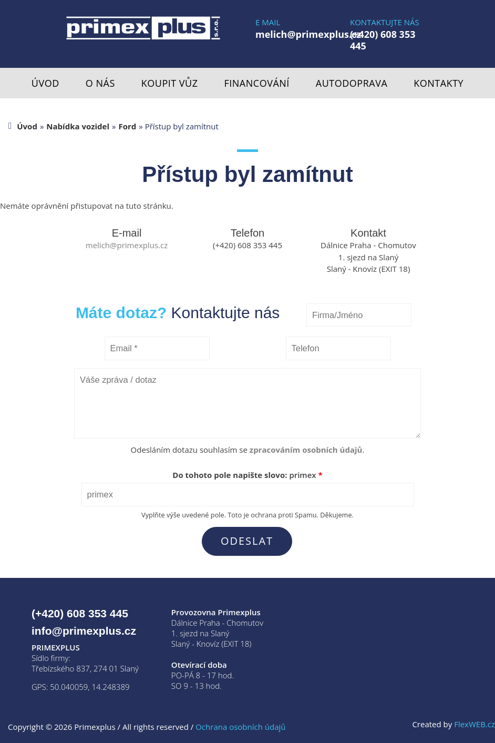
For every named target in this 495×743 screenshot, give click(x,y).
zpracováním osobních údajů (306, 449)
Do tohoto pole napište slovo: (247, 475)
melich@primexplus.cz (308, 34)
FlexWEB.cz (474, 724)
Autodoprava (351, 83)
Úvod (45, 83)
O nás (100, 83)
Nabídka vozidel (77, 126)
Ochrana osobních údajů (240, 726)
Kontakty (438, 83)
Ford (127, 126)
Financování (257, 83)
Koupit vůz (169, 83)
